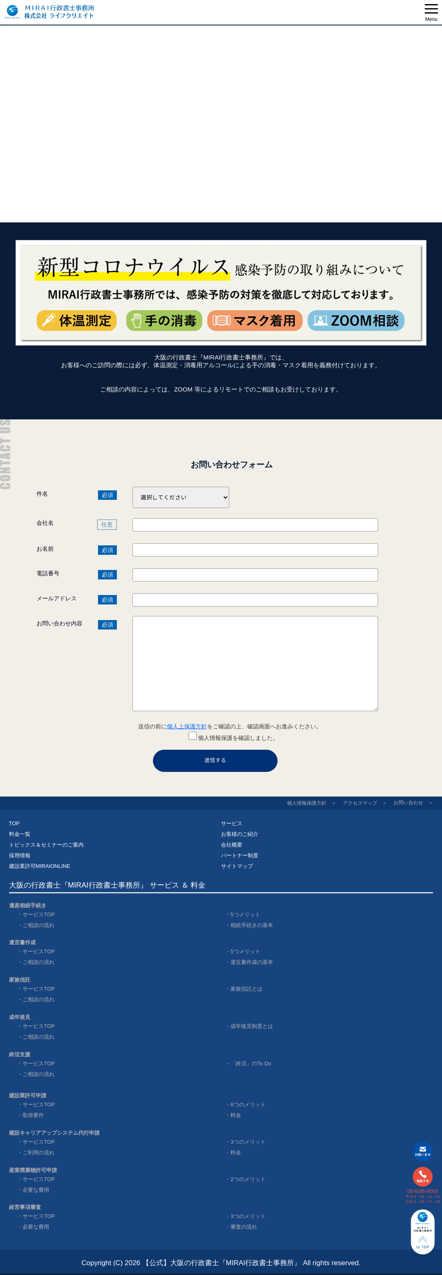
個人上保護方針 (187, 726)
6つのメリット (247, 1104)
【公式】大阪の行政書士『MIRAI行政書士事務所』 (221, 1263)
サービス (231, 823)
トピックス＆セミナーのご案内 (46, 845)
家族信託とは (246, 989)
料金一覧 (19, 834)
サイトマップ (237, 866)
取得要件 (33, 1115)
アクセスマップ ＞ (365, 803)
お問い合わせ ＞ (413, 803)
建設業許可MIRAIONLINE (40, 866)
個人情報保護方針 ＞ (311, 803)
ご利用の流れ (39, 1152)
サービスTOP (39, 914)
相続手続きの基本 (251, 925)
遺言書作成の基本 (251, 962)
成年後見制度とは (251, 1026)
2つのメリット (247, 1179)
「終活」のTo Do (250, 1063)
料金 (235, 1115)
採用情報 (19, 855)
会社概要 (231, 845)
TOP (14, 823)
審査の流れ (243, 1227)
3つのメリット (247, 1142)
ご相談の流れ (39, 925)
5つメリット (245, 914)
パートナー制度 (239, 855)
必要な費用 (36, 1190)
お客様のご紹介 (239, 834)
